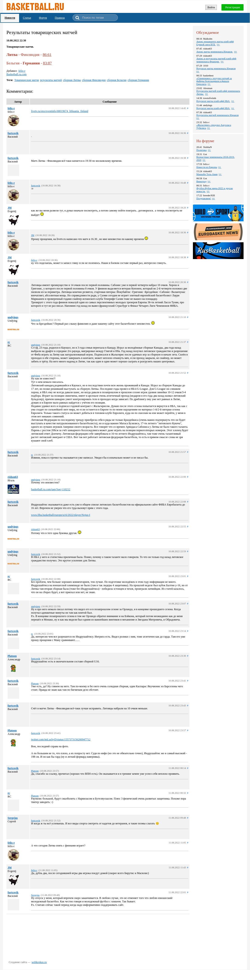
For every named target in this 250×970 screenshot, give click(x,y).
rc (9, 342)
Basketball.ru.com (16, 74)
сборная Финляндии (94, 80)
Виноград (201, 181)
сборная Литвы (72, 80)
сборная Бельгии (116, 80)
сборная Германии (138, 80)
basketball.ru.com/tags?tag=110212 (50, 489)
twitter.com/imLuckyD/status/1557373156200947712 (60, 739)
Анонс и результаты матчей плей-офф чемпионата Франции (216, 60)
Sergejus (13, 818)
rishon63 (13, 477)
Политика (201, 150)
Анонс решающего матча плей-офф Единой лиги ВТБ (215, 43)
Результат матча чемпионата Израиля (215, 68)
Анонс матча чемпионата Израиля (214, 51)
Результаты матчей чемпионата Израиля (217, 115)
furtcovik (13, 133)
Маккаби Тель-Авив (207, 174)
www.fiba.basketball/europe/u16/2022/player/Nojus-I (60, 515)
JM (10, 207)
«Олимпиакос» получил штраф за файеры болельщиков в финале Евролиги (214, 81)
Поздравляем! (203, 198)
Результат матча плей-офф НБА (213, 101)
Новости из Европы (206, 167)
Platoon (12, 656)
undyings (13, 317)
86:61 (47, 54)
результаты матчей (51, 80)
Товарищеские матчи (26, 80)
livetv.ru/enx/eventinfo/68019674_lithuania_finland (59, 111)
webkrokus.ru (39, 962)
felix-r (21, 70)
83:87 (47, 63)
